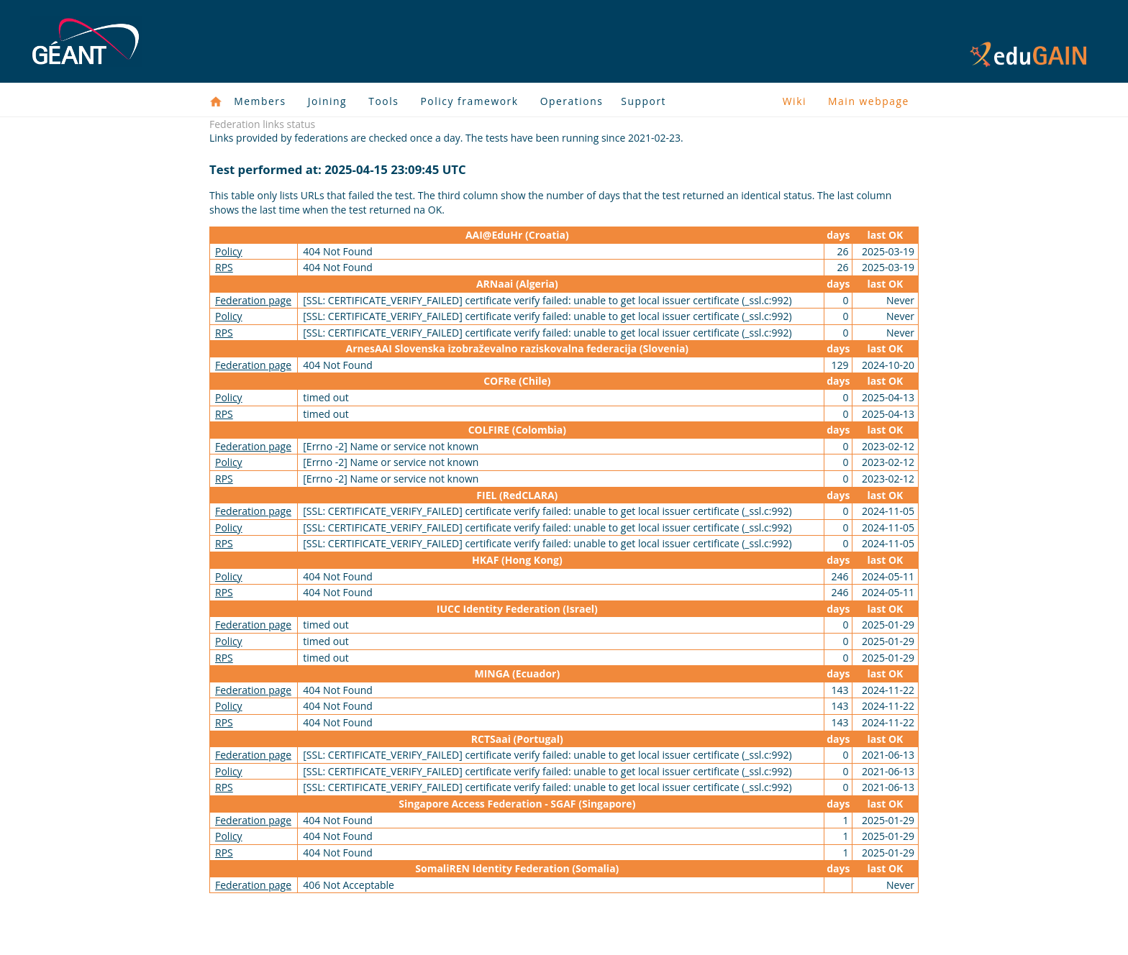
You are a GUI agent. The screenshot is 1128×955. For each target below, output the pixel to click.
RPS (224, 267)
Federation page (253, 300)
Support (643, 101)
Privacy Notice (765, 921)
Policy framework (469, 101)
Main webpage (868, 101)
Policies (899, 921)
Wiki (794, 101)
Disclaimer (840, 921)
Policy (228, 251)
